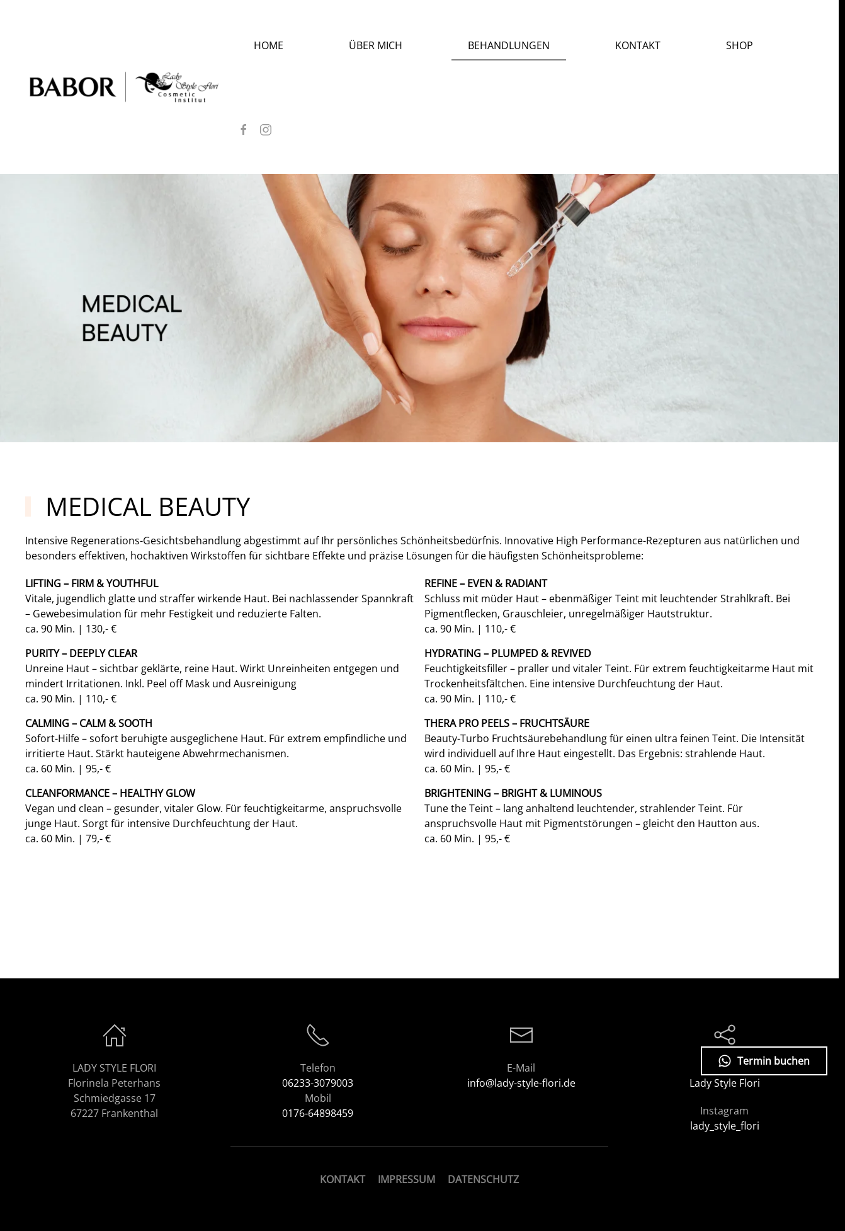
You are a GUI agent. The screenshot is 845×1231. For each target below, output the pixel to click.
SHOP (739, 45)
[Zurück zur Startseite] (131, 87)
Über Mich (375, 45)
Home (268, 45)
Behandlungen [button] (509, 45)
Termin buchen (764, 1061)
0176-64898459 (317, 1113)
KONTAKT (342, 1179)
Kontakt (638, 45)
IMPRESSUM (406, 1179)
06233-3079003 (317, 1083)
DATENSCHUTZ (483, 1179)
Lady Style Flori (724, 1083)
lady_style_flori (724, 1126)
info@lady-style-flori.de (521, 1083)
